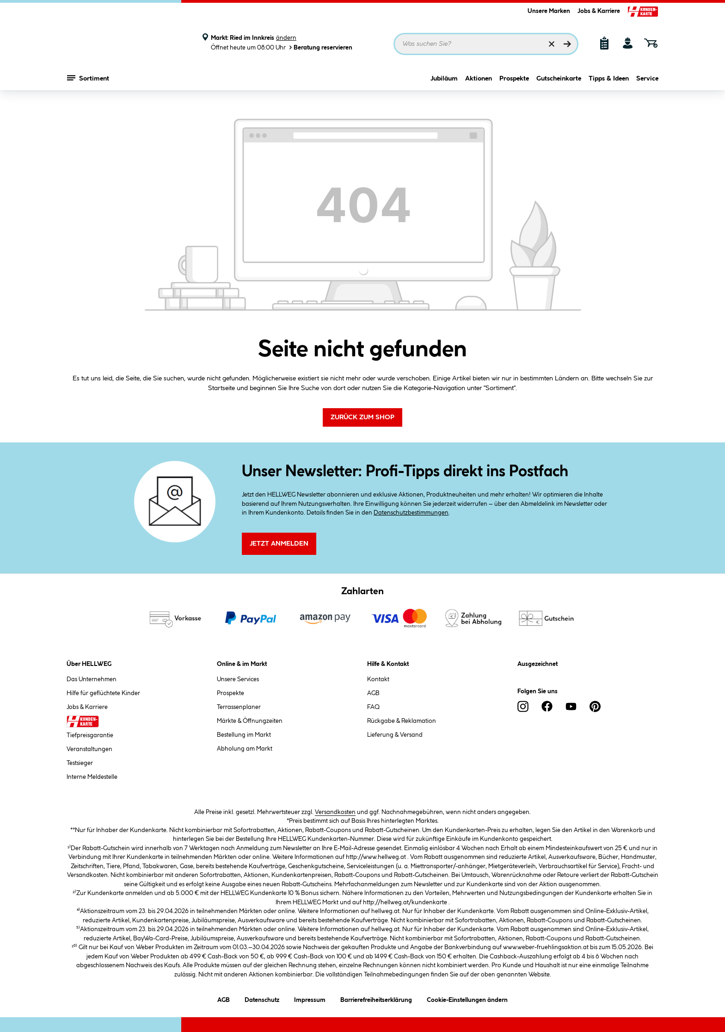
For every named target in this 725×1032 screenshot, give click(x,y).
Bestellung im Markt (244, 735)
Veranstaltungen (89, 749)
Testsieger (80, 763)
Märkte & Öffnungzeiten (250, 721)
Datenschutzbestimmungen (411, 513)
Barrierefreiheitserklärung (376, 998)
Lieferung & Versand (395, 735)
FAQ (373, 707)
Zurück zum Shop (362, 417)
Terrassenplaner (239, 707)
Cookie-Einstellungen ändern (467, 998)
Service (647, 82)
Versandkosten (335, 812)
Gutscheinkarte (558, 82)
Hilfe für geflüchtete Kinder (103, 693)
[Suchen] (567, 44)
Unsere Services (238, 679)
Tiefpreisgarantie (90, 735)
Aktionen (478, 82)
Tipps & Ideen (609, 82)
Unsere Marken (549, 11)
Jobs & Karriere (599, 11)
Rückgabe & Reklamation (401, 721)
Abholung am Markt (244, 749)
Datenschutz (262, 998)
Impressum (310, 998)
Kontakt (378, 679)
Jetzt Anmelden (279, 544)
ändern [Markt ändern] (286, 38)
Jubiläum (444, 82)
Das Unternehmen (92, 679)
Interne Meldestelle (92, 777)
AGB (373, 693)
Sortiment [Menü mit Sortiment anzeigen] (88, 81)
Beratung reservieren (320, 47)
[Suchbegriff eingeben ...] (485, 44)
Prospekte (514, 82)
